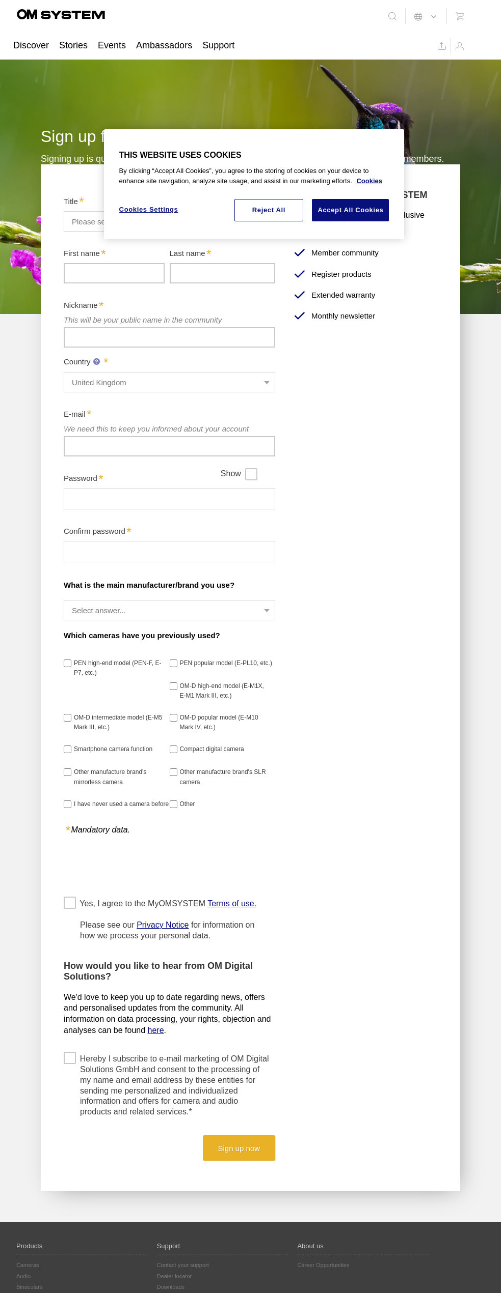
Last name (187, 253)
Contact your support (183, 1265)
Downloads (170, 1287)
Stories (73, 45)
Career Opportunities (323, 1265)
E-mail (75, 414)
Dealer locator (174, 1276)
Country (83, 361)
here (156, 1030)
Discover (31, 45)
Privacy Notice (163, 925)
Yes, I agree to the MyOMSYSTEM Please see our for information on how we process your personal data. (168, 919)
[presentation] (141, 865)
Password (80, 478)
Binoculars (29, 1287)
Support (218, 45)
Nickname (81, 305)
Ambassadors (164, 45)
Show (231, 473)
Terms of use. (231, 903)
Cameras (27, 1265)
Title (71, 201)
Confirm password (94, 531)
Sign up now (239, 1148)
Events (112, 45)
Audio (23, 1276)
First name (82, 253)
